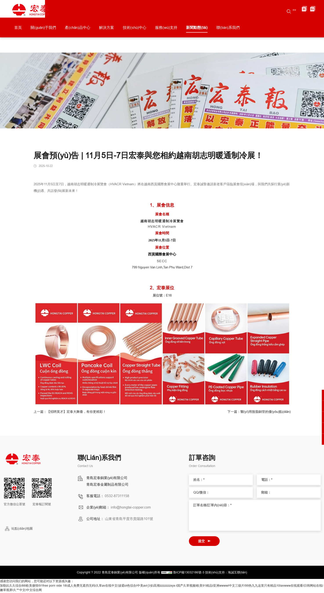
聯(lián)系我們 (228, 29)
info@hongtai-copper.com (131, 508)
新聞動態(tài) (197, 29)
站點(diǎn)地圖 (22, 529)
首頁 (18, 29)
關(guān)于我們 (43, 29)
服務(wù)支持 (166, 29)
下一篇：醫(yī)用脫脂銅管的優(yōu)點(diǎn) (257, 415)
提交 (201, 542)
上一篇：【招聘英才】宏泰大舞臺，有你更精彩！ (72, 415)
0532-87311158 (117, 496)
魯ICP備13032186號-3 (188, 573)
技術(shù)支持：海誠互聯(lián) (226, 573)
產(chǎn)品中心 (77, 29)
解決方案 (106, 29)
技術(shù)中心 (134, 29)
